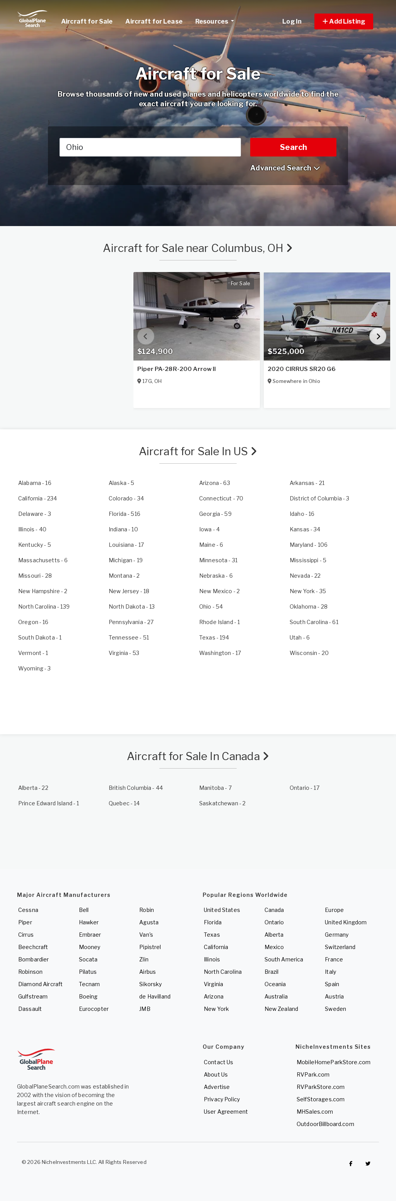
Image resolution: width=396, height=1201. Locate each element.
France (334, 959)
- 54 (211, 606)
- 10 (123, 529)
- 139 (44, 606)
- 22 (305, 575)
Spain (332, 984)
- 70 (221, 498)
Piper (25, 922)
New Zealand (282, 1008)
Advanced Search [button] (285, 168)
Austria (334, 996)
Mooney (90, 947)
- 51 (129, 637)
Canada (274, 910)
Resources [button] (217, 20)
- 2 (124, 575)
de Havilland (155, 996)
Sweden (335, 1008)
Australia (276, 996)
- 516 (124, 513)
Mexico (274, 947)
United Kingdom (346, 922)
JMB (144, 1008)
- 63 (214, 483)
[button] (344, 21)
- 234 (37, 498)
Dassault (30, 1008)
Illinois (212, 959)
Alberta (274, 934)
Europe (334, 910)
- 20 (309, 653)
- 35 (308, 591)
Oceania (275, 984)
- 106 (309, 544)
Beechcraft (33, 947)
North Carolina (223, 971)
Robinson (30, 971)
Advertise (217, 1087)
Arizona (214, 996)
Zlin (143, 959)
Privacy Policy (222, 1099)
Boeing (88, 996)
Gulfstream (33, 996)
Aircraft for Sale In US (198, 451)
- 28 (35, 575)
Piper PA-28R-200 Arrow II (176, 369)
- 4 (209, 529)
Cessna (28, 910)
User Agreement (226, 1111)
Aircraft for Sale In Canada (198, 756)
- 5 (121, 483)
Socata (88, 959)
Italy (330, 971)
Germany (336, 934)
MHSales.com (315, 1111)
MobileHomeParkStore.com (333, 1062)
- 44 (136, 787)
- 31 (218, 560)
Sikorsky (150, 984)
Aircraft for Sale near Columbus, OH (198, 248)
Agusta (149, 922)
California (216, 947)
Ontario (274, 922)
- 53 (124, 653)
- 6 (211, 544)
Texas (212, 934)
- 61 (314, 622)
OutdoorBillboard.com (325, 1124)
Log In (292, 21)
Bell (84, 910)
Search (293, 147)
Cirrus (26, 934)
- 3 (319, 498)
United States (222, 910)
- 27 (131, 622)
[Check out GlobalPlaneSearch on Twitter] (368, 1164)
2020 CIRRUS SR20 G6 (302, 369)
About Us (216, 1074)
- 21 (307, 483)
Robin (146, 910)
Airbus (147, 971)
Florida (213, 922)
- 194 (214, 637)
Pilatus (88, 971)
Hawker (89, 922)
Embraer (90, 934)
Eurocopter (94, 1008)
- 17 (126, 544)
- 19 (126, 560)
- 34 (126, 498)
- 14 (124, 803)
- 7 (215, 787)
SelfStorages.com (321, 1099)
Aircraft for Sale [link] (87, 21)
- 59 (215, 513)
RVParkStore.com (321, 1087)
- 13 (132, 606)
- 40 (32, 529)
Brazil (272, 971)
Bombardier (33, 959)
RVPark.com (313, 1074)
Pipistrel (150, 947)
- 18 (129, 591)
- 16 (34, 483)
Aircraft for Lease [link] (154, 21)
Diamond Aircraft (40, 984)
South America (284, 959)
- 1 (219, 622)
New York (216, 1008)
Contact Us (218, 1062)
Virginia (213, 984)
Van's (146, 934)
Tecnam (89, 984)
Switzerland (340, 947)
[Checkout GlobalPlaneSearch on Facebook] (351, 1164)
